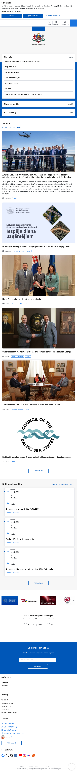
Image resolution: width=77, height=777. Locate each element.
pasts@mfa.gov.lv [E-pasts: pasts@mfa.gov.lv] (10, 730)
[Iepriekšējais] (4, 600)
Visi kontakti (12, 743)
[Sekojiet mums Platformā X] (7, 755)
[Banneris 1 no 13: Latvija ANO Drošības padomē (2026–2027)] (10, 600)
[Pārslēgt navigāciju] (73, 23)
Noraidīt (11, 16)
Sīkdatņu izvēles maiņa (9, 713)
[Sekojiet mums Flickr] (28, 755)
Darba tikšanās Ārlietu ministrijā (20, 539)
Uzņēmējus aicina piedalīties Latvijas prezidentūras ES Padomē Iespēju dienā (36, 246)
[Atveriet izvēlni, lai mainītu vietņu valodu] (56, 23)
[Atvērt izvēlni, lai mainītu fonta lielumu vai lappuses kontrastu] (64, 23)
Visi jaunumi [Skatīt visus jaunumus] (38, 471)
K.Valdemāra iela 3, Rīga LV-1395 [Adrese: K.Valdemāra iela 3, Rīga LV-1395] (15, 733)
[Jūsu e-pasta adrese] (37, 660)
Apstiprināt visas (32, 16)
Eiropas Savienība (19, 251)
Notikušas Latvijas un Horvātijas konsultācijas (22, 299)
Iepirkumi (5, 686)
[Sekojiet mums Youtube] (20, 755)
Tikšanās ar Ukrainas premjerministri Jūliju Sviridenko (29, 569)
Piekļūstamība (6, 706)
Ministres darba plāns (13, 512)
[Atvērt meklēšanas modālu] (49, 23)
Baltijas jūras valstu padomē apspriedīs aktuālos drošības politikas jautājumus (36, 457)
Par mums (5, 689)
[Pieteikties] (38, 666)
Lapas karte (5, 709)
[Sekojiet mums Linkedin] (15, 755)
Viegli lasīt (5, 700)
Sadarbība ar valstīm (17, 304)
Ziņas (15, 198)
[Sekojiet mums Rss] (33, 755)
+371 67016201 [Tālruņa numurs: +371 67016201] (9, 724)
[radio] (26, 624)
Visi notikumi (38, 583)
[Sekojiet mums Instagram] (24, 755)
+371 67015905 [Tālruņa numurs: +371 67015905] (9, 727)
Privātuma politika (8, 703)
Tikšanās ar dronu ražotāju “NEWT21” (22, 509)
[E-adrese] (6, 737)
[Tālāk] (73, 600)
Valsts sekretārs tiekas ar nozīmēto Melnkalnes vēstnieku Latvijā (31, 404)
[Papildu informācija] (16, 727)
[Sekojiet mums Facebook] (3, 755)
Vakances (5, 682)
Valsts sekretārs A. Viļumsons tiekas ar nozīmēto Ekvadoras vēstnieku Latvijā (36, 352)
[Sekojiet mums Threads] (11, 755)
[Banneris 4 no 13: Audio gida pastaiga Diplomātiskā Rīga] (67, 600)
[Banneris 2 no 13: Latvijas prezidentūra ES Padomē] (29, 600)
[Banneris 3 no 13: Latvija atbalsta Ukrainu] (48, 600)
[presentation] (17, 635)
